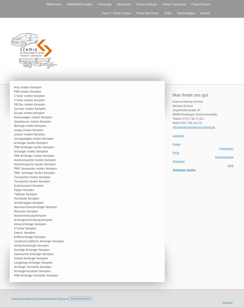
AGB (230, 165)
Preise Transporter (174, 4)
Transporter (226, 148)
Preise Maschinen (147, 13)
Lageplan (178, 135)
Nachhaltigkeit (186, 13)
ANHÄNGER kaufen (80, 4)
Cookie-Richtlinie (47, 298)
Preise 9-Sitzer (200, 4)
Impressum (17, 298)
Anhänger (179, 161)
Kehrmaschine (224, 157)
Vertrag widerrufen (80, 298)
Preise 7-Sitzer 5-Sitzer (116, 13)
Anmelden (227, 302)
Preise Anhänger (146, 4)
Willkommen (54, 4)
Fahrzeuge (105, 4)
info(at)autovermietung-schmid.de (194, 127)
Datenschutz (31, 298)
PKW (176, 152)
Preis (176, 144)
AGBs (168, 13)
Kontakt (205, 13)
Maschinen (124, 4)
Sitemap (62, 298)
